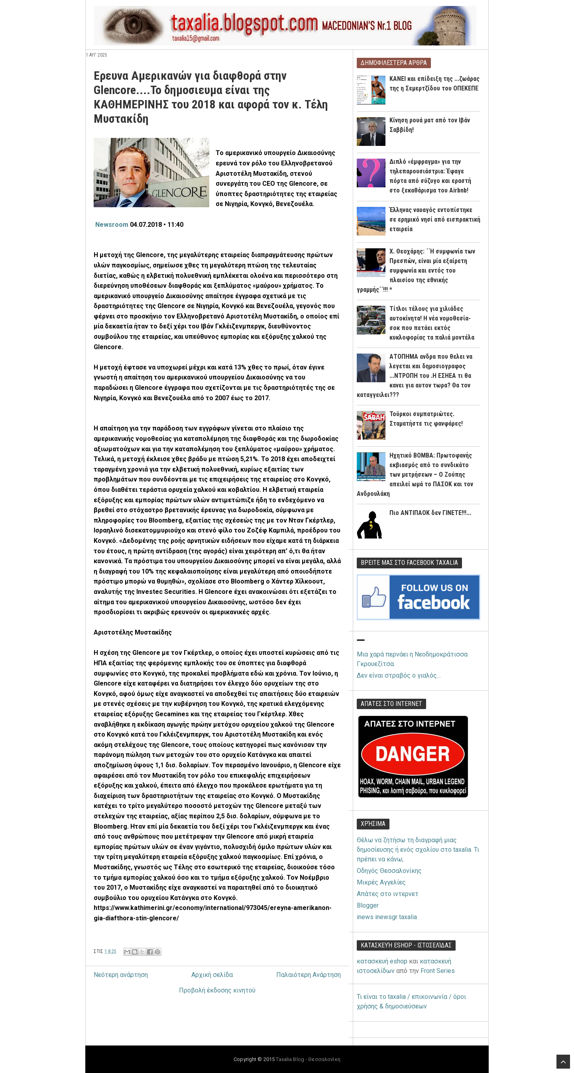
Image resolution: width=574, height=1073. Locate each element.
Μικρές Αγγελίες (381, 882)
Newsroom (112, 224)
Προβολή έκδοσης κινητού (217, 990)
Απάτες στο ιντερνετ (388, 894)
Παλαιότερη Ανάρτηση (308, 975)
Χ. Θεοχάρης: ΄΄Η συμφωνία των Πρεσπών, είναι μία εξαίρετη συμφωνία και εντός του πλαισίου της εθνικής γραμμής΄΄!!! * (416, 270)
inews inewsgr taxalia (387, 917)
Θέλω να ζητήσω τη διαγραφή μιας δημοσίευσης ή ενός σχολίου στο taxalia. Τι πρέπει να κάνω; (418, 849)
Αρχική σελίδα (212, 975)
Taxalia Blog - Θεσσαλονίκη (308, 1059)
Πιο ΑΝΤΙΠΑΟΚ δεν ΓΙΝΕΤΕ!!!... (430, 513)
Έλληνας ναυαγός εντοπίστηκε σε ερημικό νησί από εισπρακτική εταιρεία (434, 219)
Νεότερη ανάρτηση (121, 975)
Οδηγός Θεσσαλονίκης (389, 871)
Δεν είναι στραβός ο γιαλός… (399, 675)
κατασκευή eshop (382, 961)
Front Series (438, 971)
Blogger (368, 905)
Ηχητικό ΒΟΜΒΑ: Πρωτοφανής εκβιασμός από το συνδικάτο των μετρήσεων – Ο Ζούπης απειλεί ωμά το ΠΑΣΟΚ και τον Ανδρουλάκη (415, 474)
